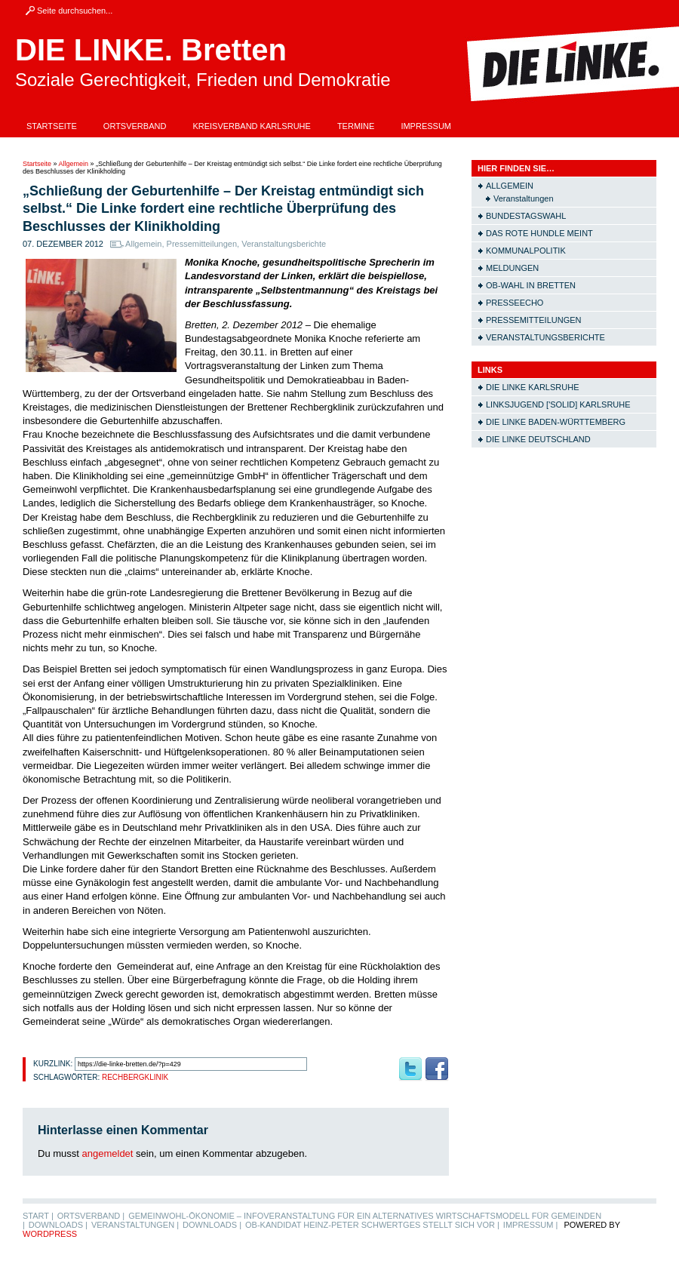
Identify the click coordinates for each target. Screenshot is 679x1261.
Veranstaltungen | (135, 1224)
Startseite (51, 126)
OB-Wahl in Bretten (531, 285)
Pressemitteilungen (202, 243)
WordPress (50, 1233)
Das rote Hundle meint (539, 233)
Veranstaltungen (523, 198)
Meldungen (512, 267)
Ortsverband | (90, 1215)
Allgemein (74, 164)
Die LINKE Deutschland (538, 439)
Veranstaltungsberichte (283, 243)
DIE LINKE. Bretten (151, 49)
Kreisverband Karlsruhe (251, 126)
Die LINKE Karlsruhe (532, 387)
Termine (356, 126)
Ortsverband (135, 126)
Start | (38, 1215)
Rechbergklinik (135, 1077)
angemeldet (108, 1153)
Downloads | (58, 1224)
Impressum (426, 126)
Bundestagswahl (526, 215)
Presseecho (514, 302)
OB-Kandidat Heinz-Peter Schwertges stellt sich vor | (372, 1224)
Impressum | (530, 1224)
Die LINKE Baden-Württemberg (555, 421)
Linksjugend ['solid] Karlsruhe (558, 404)
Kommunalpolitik (526, 250)
